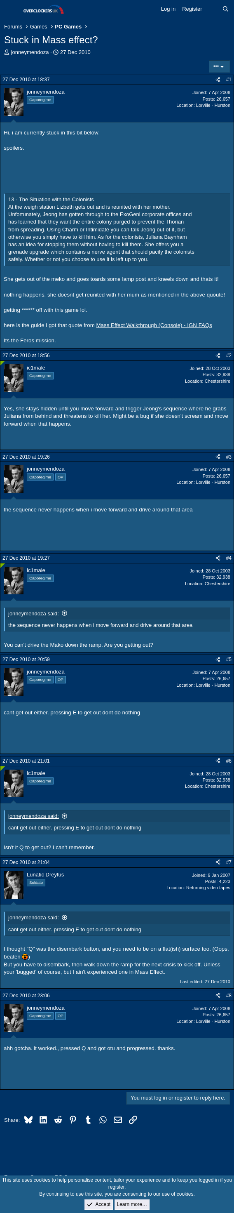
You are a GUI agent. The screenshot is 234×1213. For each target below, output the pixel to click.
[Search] (225, 9)
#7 (229, 862)
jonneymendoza (30, 52)
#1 (229, 79)
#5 (229, 659)
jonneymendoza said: (33, 613)
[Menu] (11, 9)
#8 (229, 996)
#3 (229, 457)
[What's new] (212, 9)
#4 (229, 558)
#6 (229, 761)
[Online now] (2, 363)
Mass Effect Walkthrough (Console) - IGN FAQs (154, 325)
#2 (229, 355)
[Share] (218, 80)
